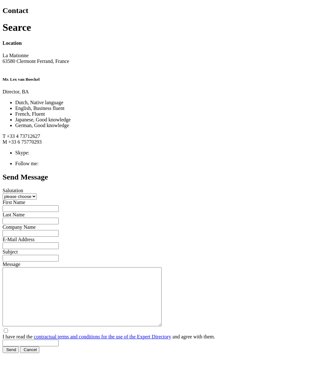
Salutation (13, 190)
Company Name (19, 227)
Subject (10, 252)
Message (11, 264)
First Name (14, 202)
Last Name (14, 214)
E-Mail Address (19, 239)
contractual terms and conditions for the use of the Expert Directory (102, 348)
